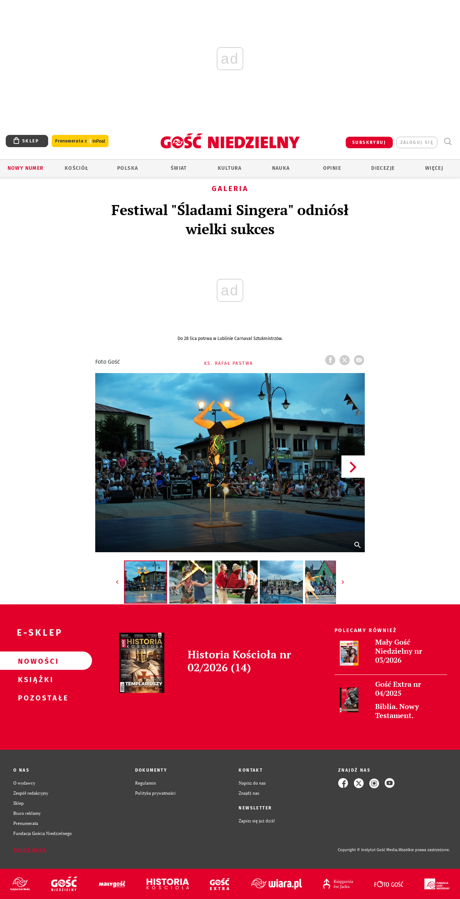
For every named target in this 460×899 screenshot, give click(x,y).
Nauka (281, 168)
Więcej (434, 168)
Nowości (34, 661)
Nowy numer (26, 168)
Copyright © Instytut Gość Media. (368, 850)
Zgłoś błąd (29, 850)
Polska (127, 168)
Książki (34, 679)
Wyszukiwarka (447, 141)
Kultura (230, 168)
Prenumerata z (80, 141)
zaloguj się (416, 142)
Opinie (332, 168)
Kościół (77, 168)
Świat (179, 168)
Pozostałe (34, 698)
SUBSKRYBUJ (369, 142)
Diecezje (383, 168)
